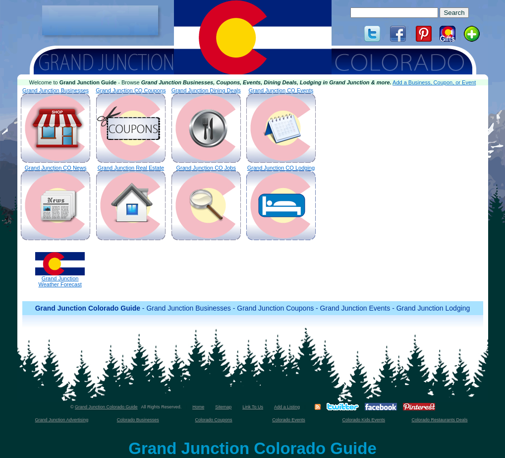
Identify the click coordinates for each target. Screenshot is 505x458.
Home (198, 406)
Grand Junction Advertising (62, 419)
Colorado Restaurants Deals (439, 419)
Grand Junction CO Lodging (281, 202)
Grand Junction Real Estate (131, 202)
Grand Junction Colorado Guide (106, 406)
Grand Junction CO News (55, 202)
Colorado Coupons (213, 419)
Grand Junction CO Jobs (206, 202)
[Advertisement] (100, 20)
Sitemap (223, 406)
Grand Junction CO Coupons (131, 125)
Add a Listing (287, 406)
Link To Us (252, 406)
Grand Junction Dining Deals (206, 125)
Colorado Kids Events (364, 419)
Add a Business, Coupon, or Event (434, 82)
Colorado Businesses (138, 419)
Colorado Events (288, 419)
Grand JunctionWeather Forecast (60, 269)
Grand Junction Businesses (55, 125)
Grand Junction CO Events (281, 125)
